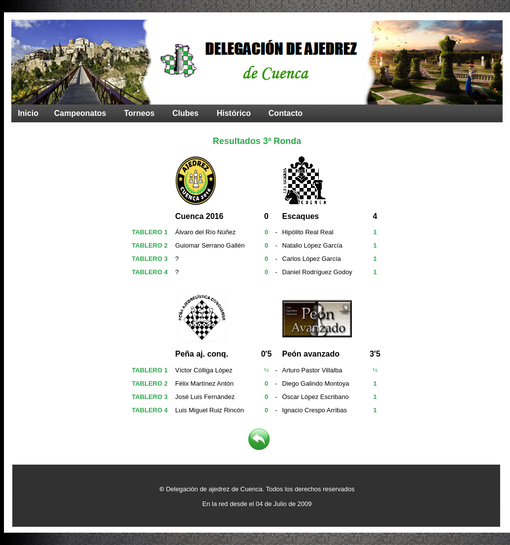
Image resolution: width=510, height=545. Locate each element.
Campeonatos (80, 113)
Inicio (28, 113)
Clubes (185, 113)
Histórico (234, 113)
